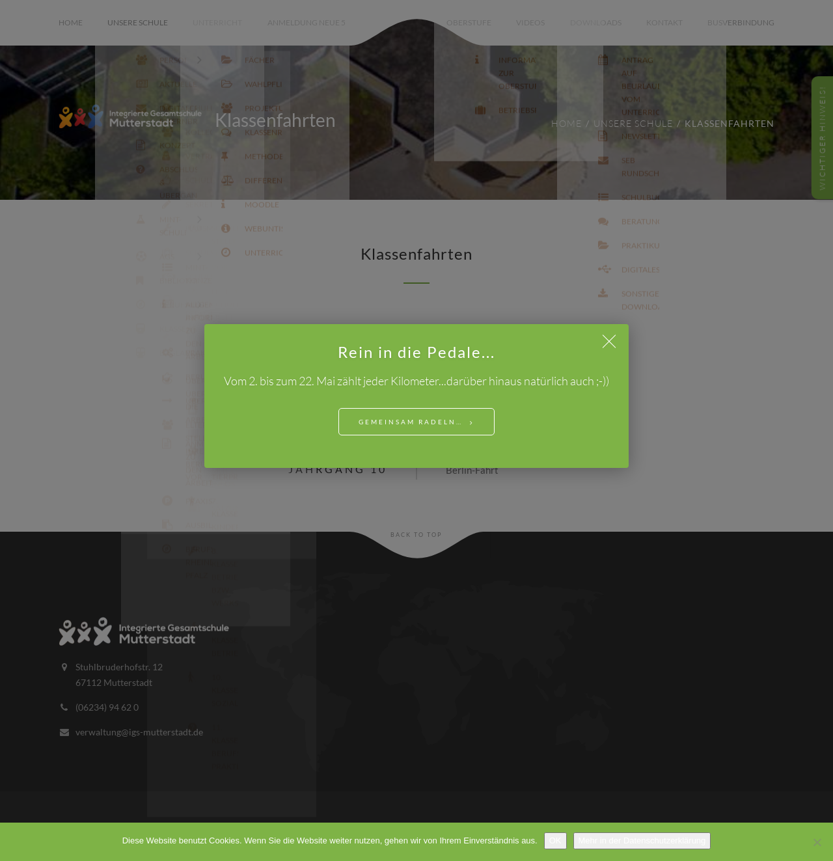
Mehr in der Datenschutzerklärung (642, 840)
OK (555, 840)
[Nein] (816, 842)
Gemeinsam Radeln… (411, 422)
